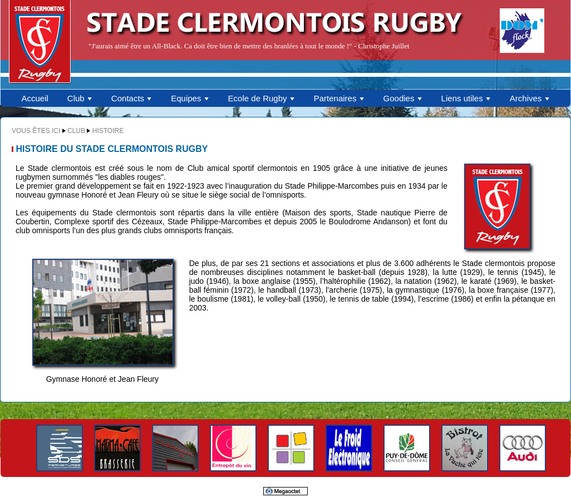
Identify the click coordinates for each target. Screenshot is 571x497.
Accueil (34, 98)
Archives (530, 98)
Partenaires (339, 98)
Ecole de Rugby (261, 98)
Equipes (190, 98)
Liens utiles (466, 98)
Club (79, 98)
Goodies (402, 98)
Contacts (131, 98)
